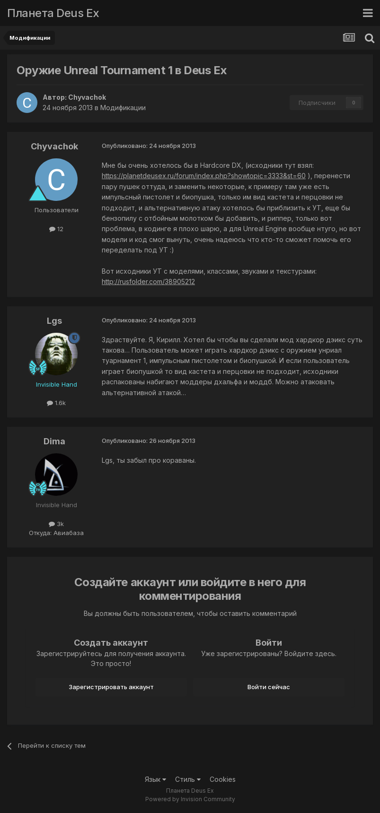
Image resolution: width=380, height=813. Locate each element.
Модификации (123, 108)
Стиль (188, 779)
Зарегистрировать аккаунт (111, 687)
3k (56, 524)
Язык (155, 779)
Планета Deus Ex (53, 13)
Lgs (54, 321)
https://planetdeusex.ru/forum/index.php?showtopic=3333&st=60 (204, 176)
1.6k (56, 402)
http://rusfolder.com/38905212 (148, 281)
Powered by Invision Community (190, 799)
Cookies (223, 779)
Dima (54, 441)
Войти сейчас (268, 687)
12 (56, 229)
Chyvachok (87, 97)
